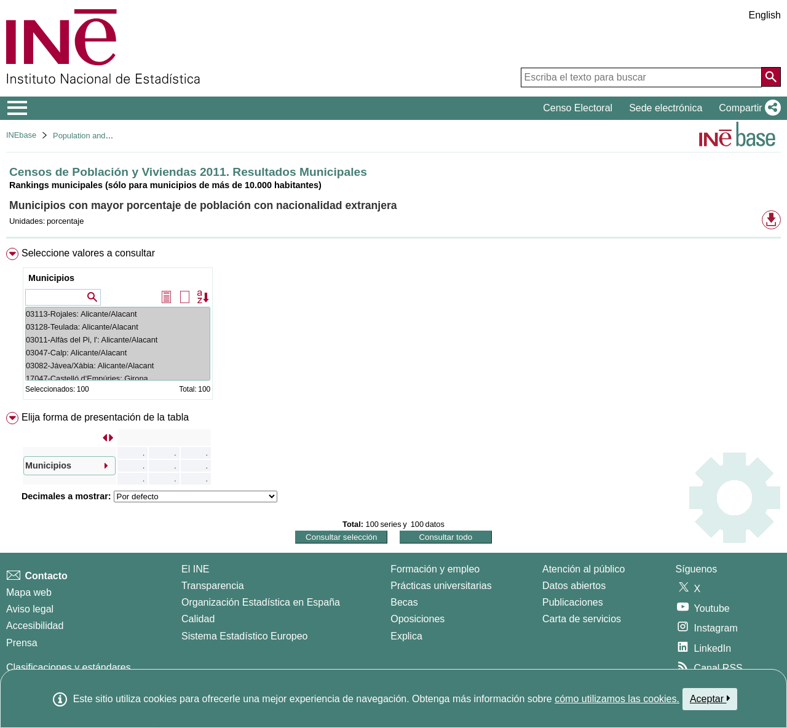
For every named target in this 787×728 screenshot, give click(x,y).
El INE (195, 569)
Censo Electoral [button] (577, 108)
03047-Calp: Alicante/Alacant (118, 352)
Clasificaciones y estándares (68, 667)
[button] (747, 108)
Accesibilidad (34, 625)
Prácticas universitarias (441, 585)
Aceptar (710, 698)
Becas (403, 602)
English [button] (765, 15)
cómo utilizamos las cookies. (617, 699)
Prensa (22, 643)
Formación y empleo (435, 569)
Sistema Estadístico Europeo (244, 636)
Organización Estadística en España (260, 602)
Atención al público (583, 569)
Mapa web (29, 592)
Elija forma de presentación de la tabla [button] (105, 417)
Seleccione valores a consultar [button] (88, 253)
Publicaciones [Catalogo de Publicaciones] (572, 602)
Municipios (51, 278)
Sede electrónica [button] (665, 108)
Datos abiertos (574, 585)
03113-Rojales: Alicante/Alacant (118, 313)
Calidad (198, 619)
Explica (406, 636)
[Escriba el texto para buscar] (641, 77)
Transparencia (212, 585)
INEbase (21, 135)
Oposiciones (417, 619)
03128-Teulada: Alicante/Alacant (118, 326)
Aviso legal (29, 609)
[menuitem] (393, 326)
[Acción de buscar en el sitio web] (771, 77)
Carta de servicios (581, 619)
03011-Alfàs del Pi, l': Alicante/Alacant (118, 339)
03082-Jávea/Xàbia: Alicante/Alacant (118, 365)
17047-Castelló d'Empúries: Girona (118, 378)
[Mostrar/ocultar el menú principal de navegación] (17, 108)
